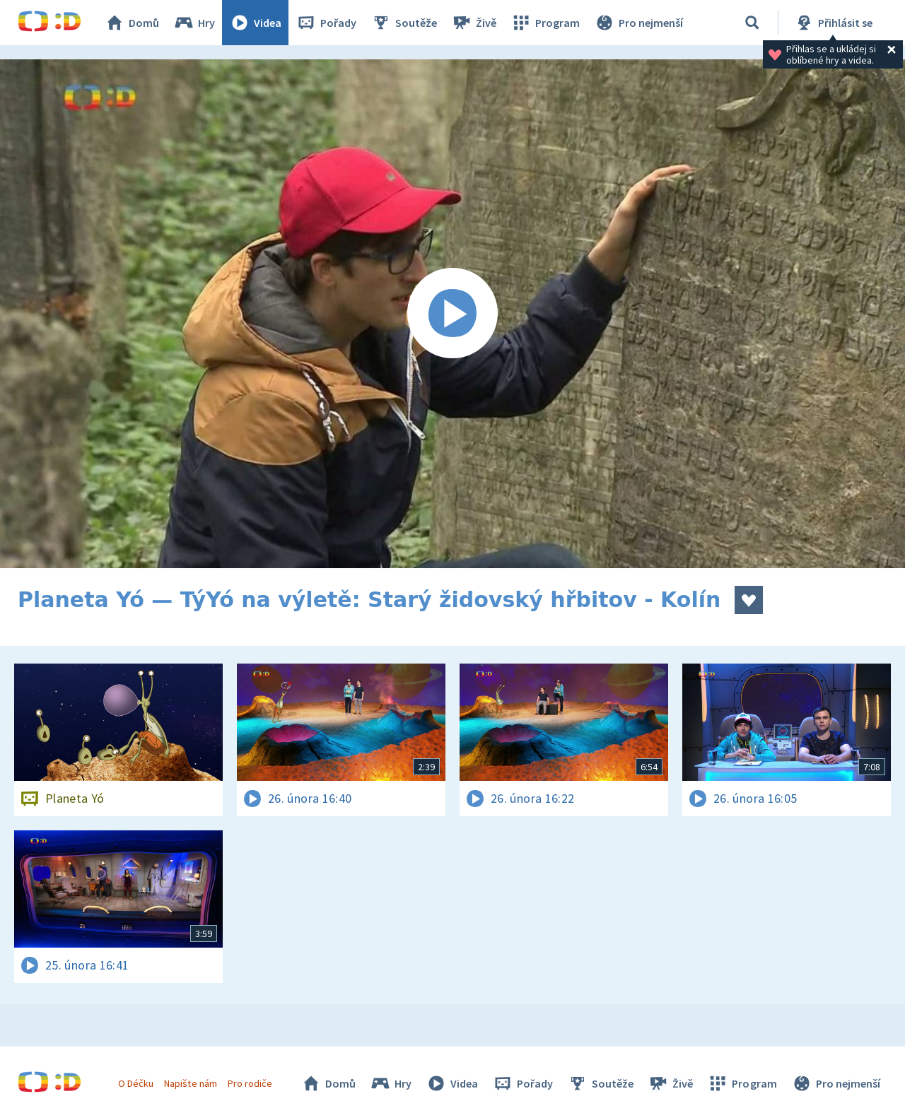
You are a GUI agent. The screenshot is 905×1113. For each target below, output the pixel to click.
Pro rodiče (250, 1083)
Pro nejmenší (638, 22)
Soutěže (403, 22)
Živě (473, 22)
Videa (255, 22)
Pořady (326, 22)
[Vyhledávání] (752, 22)
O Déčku (135, 1083)
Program (545, 22)
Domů (131, 22)
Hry (194, 22)
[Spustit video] (452, 313)
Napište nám (190, 1083)
